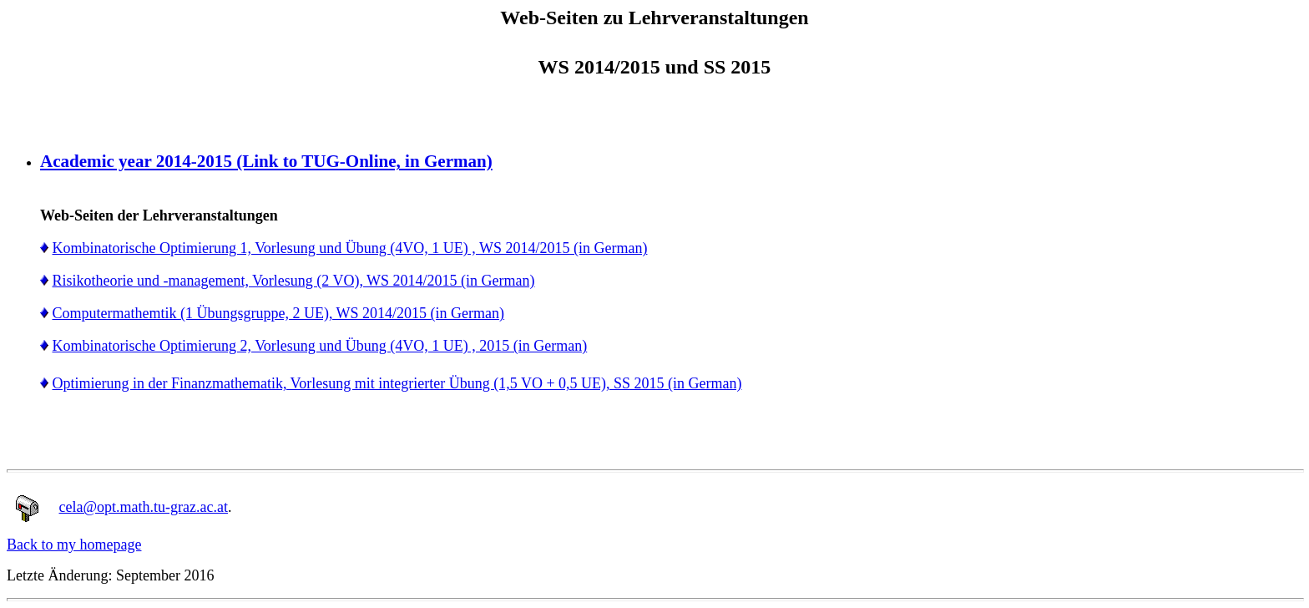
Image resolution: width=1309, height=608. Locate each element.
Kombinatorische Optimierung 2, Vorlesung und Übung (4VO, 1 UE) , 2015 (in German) (320, 345)
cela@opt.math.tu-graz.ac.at (143, 507)
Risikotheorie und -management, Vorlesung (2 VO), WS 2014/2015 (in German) (294, 280)
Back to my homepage (74, 544)
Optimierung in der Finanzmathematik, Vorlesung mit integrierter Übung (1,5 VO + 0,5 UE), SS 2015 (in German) (397, 383)
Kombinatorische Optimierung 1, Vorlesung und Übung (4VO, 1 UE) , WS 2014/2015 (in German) (350, 248)
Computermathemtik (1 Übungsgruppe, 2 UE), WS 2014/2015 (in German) (279, 313)
